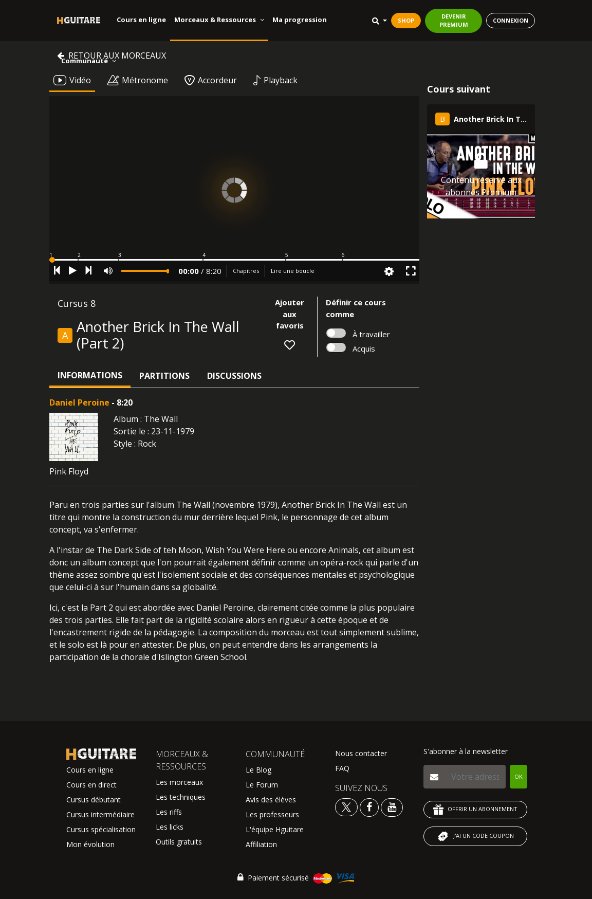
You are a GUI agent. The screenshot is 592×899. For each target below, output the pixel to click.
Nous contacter (361, 753)
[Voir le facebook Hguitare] (369, 807)
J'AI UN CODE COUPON (475, 836)
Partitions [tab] (164, 375)
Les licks (169, 827)
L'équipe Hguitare (275, 829)
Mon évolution (90, 844)
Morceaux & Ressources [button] (219, 19)
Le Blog (258, 770)
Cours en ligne (141, 19)
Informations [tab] (90, 375)
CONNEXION (510, 20)
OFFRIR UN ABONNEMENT (475, 809)
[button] (234, 260)
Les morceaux (179, 782)
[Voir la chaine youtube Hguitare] (392, 807)
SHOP (406, 20)
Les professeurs (272, 814)
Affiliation (261, 844)
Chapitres (246, 270)
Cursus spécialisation (101, 829)
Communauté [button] (88, 60)
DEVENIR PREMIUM (453, 20)
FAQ (342, 768)
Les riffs (169, 812)
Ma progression (299, 19)
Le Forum (262, 785)
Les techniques (181, 797)
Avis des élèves (271, 799)
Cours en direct (91, 785)
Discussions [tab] (234, 375)
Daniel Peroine (79, 402)
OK (518, 776)
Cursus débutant (93, 799)
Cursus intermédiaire (100, 814)
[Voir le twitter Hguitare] (347, 807)
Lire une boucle (292, 270)
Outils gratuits (179, 842)
